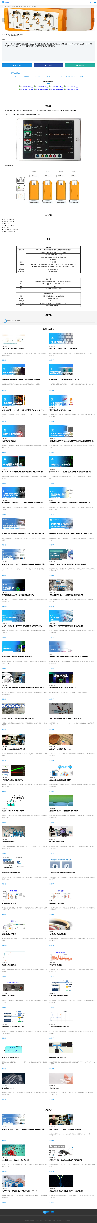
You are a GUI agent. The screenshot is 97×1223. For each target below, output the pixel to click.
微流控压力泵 (24, 6)
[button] (45, 29)
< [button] (3, 20)
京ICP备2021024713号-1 (59, 1220)
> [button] (93, 20)
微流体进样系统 (16, 6)
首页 (3, 6)
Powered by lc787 (69, 1220)
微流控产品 (8, 6)
